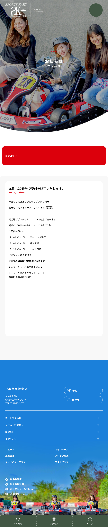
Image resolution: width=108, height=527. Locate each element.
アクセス (54, 523)
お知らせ (18, 523)
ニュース (9, 449)
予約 (74, 390)
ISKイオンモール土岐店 (21, 489)
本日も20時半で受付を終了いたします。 (37, 188)
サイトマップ (61, 461)
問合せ (76, 399)
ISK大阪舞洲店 (16, 484)
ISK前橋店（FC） (18, 493)
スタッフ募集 (61, 455)
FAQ (90, 523)
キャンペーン (61, 449)
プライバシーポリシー (16, 461)
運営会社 (9, 455)
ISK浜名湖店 (15, 479)
